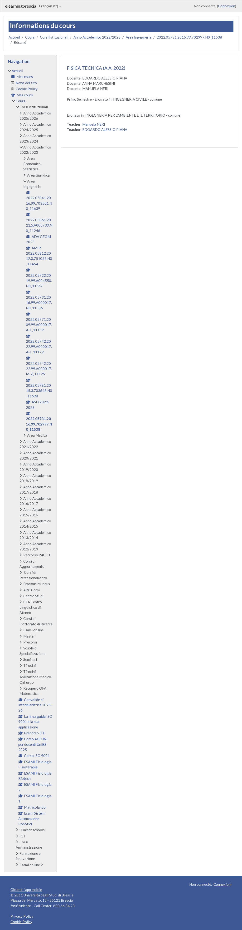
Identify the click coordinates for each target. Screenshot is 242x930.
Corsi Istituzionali (54, 37)
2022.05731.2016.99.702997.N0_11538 (189, 37)
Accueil (14, 37)
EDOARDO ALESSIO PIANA (104, 129)
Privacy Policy (21, 916)
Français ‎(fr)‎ (48, 6)
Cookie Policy (21, 922)
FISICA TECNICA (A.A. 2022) (96, 68)
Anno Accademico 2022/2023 (97, 37)
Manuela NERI (93, 124)
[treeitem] (30, 467)
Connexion (226, 6)
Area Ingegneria (138, 37)
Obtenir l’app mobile (26, 889)
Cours (30, 37)
